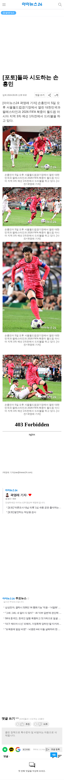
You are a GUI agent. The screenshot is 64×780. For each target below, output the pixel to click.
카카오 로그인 (11, 749)
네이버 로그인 (5, 749)
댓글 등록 (55, 749)
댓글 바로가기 (53, 755)
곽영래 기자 (18, 495)
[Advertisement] (32, 556)
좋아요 (30, 495)
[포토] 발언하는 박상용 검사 (22, 512)
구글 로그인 (17, 749)
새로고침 (28, 598)
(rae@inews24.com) (23, 472)
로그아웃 (26, 749)
